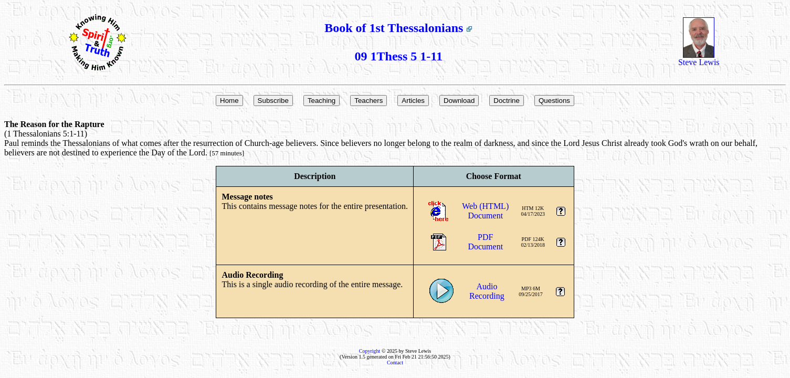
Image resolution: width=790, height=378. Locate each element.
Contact (395, 362)
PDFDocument (485, 242)
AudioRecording (486, 291)
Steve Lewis (699, 58)
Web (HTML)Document (485, 211)
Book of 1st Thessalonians (398, 28)
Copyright (370, 351)
